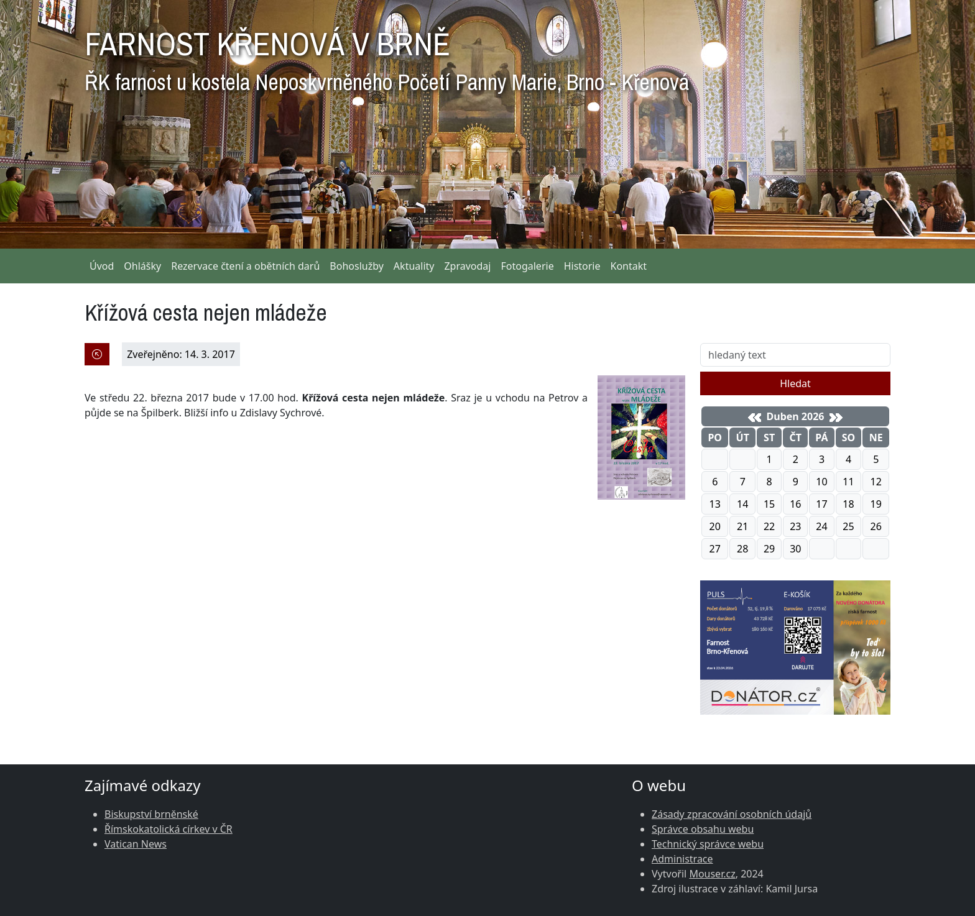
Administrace (682, 859)
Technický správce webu (708, 844)
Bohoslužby (357, 266)
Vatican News (135, 844)
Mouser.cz (712, 874)
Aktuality (414, 266)
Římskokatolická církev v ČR (168, 829)
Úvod (102, 266)
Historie (582, 266)
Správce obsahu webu (703, 829)
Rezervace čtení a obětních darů (245, 266)
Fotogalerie (527, 266)
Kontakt (629, 266)
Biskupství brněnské (151, 814)
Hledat (795, 383)
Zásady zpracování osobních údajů (731, 814)
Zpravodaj (467, 266)
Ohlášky (142, 266)
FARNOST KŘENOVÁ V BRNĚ (387, 56)
